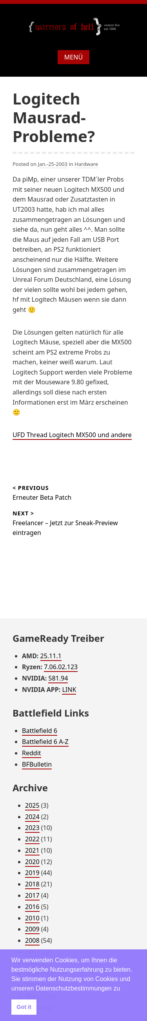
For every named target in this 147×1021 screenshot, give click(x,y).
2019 (32, 872)
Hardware (86, 163)
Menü (73, 57)
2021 (32, 850)
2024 (32, 816)
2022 (32, 839)
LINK (69, 689)
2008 (32, 940)
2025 (32, 805)
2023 (32, 827)
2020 (32, 861)
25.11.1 (51, 656)
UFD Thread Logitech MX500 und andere (72, 434)
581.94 (58, 678)
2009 (32, 929)
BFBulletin (37, 764)
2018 (32, 884)
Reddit (31, 753)
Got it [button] (23, 1007)
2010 (32, 918)
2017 (32, 895)
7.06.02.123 (61, 667)
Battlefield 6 (39, 730)
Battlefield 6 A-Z (45, 741)
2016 (32, 906)
